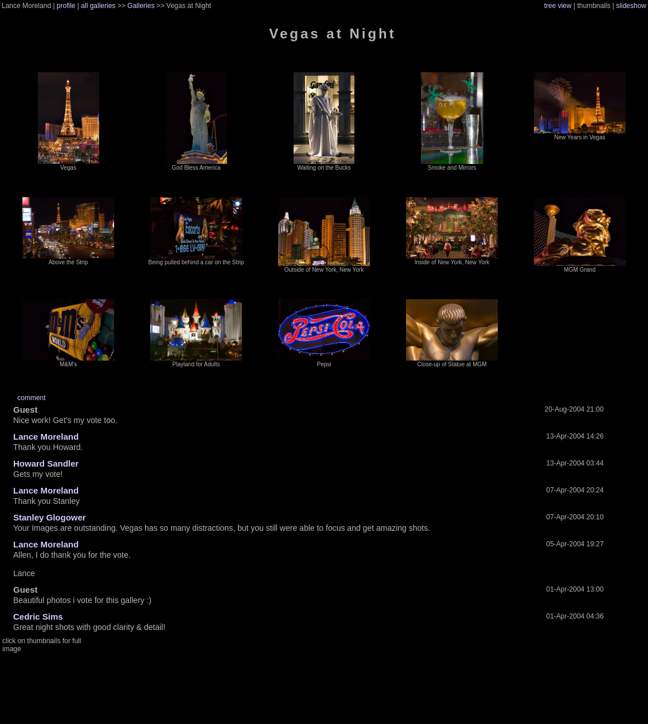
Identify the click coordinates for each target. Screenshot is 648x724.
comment (31, 398)
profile (66, 6)
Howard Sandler (46, 463)
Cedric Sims (38, 616)
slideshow (631, 6)
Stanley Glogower (49, 517)
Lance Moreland (46, 436)
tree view (558, 6)
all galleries (98, 6)
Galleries (140, 6)
